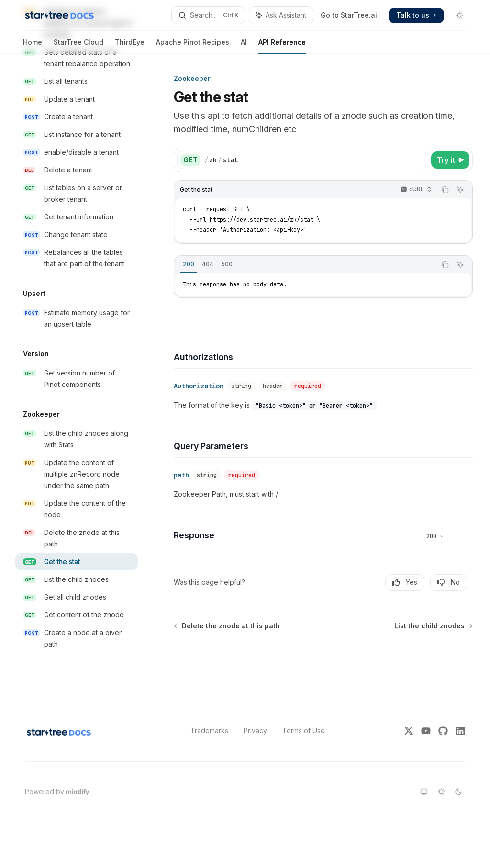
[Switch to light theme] (441, 791)
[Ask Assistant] (460, 189)
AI (244, 46)
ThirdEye (130, 46)
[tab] (188, 264)
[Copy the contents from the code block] (445, 189)
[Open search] (208, 15)
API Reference (282, 46)
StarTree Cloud (78, 46)
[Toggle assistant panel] (281, 15)
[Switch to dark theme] (458, 791)
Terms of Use (303, 731)
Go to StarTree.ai (349, 15)
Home (32, 46)
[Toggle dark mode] (459, 15)
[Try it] (450, 160)
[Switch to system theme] (424, 791)
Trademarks (209, 731)
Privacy (255, 731)
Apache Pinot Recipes (192, 46)
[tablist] (305, 265)
